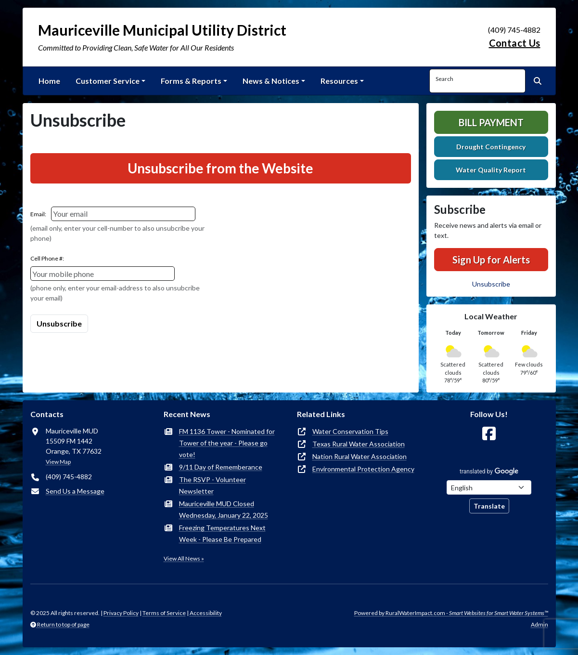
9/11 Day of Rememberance (220, 467)
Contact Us (514, 43)
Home (49, 80)
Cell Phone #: (47, 258)
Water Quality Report (491, 170)
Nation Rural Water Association (359, 456)
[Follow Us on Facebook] (489, 434)
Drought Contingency (491, 147)
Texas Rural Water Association (358, 444)
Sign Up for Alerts (491, 259)
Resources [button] (339, 80)
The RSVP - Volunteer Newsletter (212, 485)
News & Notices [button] (271, 80)
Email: (38, 214)
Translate (489, 506)
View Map (58, 461)
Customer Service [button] (108, 80)
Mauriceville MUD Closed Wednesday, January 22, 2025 (223, 509)
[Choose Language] (489, 487)
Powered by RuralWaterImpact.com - (451, 612)
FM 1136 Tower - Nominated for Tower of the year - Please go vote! (227, 442)
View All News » (184, 558)
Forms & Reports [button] (191, 80)
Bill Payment (491, 122)
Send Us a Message (75, 491)
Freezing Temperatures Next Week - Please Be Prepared (222, 533)
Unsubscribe (491, 284)
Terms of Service (164, 612)
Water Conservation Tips (350, 431)
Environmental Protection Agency (363, 469)
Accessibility (206, 612)
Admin (539, 624)
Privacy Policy (121, 612)
